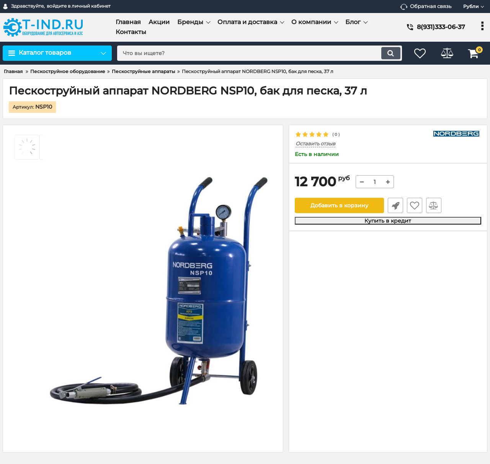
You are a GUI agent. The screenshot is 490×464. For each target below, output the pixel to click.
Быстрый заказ (395, 205)
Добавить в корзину (339, 205)
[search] (259, 53)
